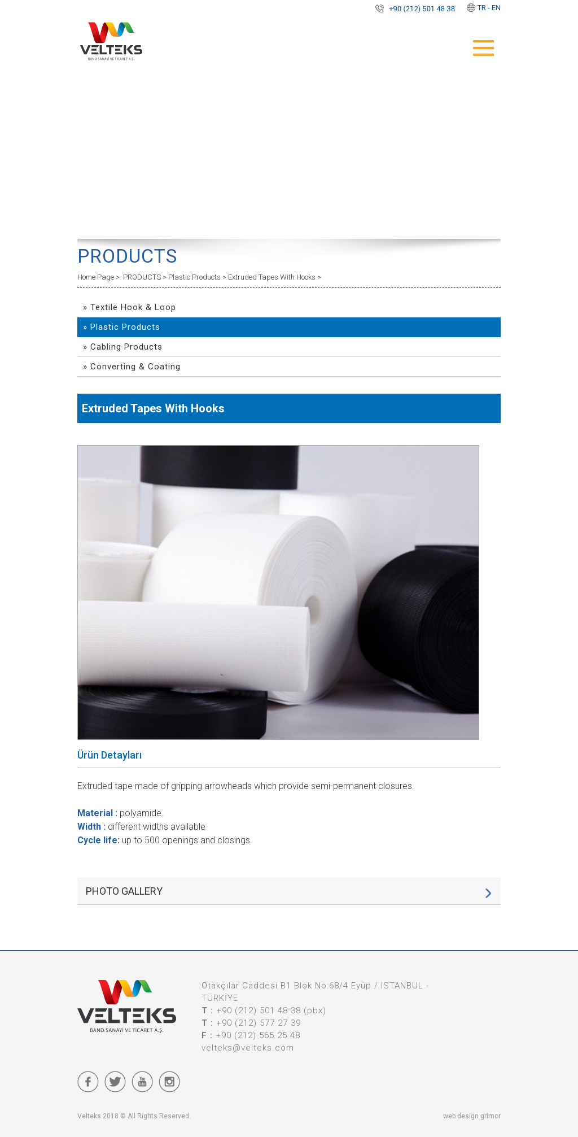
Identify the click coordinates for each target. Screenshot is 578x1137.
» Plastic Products (121, 327)
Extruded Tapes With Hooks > (274, 277)
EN (496, 7)
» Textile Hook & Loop (129, 307)
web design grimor (472, 1116)
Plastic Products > (198, 277)
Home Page (96, 277)
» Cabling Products (123, 347)
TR (482, 7)
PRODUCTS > (145, 277)
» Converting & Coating (132, 366)
